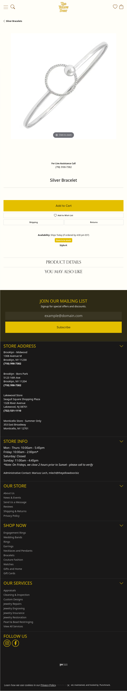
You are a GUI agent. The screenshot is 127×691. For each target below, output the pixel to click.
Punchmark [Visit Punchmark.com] (105, 685)
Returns (94, 222)
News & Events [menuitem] (12, 497)
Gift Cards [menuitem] (9, 573)
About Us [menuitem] (9, 493)
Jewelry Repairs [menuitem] (12, 603)
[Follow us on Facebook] (15, 643)
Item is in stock (63, 240)
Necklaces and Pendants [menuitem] (18, 550)
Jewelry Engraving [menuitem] (14, 608)
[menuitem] (63, 664)
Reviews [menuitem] (8, 506)
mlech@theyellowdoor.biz (64, 473)
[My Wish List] (115, 7)
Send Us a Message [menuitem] (15, 502)
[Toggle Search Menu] (13, 7)
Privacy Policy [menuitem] (11, 515)
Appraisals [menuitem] (10, 590)
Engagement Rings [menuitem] (15, 532)
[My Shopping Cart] (121, 7)
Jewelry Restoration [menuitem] (15, 617)
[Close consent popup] (68, 685)
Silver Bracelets (14, 21)
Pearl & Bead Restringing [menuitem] (18, 622)
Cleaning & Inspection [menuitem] (17, 594)
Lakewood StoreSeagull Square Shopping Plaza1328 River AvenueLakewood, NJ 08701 (22, 403)
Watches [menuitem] (9, 564)
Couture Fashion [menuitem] (13, 559)
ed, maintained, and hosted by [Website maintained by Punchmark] (85, 685)
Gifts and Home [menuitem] (13, 569)
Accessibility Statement (91, 680)
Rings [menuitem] (7, 541)
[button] (63, 345)
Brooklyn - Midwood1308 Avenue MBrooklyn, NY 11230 (15, 358)
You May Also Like (63, 271)
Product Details (63, 262)
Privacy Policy (48, 685)
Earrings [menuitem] (8, 546)
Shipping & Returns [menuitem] (15, 511)
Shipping (33, 222)
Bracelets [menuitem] (9, 555)
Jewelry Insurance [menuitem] (14, 613)
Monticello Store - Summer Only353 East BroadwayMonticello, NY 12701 (22, 424)
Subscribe (63, 327)
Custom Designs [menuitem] (13, 599)
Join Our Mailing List (63, 301)
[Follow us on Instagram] (7, 643)
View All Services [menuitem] (13, 626)
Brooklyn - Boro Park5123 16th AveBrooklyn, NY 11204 (16, 379)
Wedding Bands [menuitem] (13, 537)
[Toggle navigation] (6, 7)
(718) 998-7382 (63, 167)
